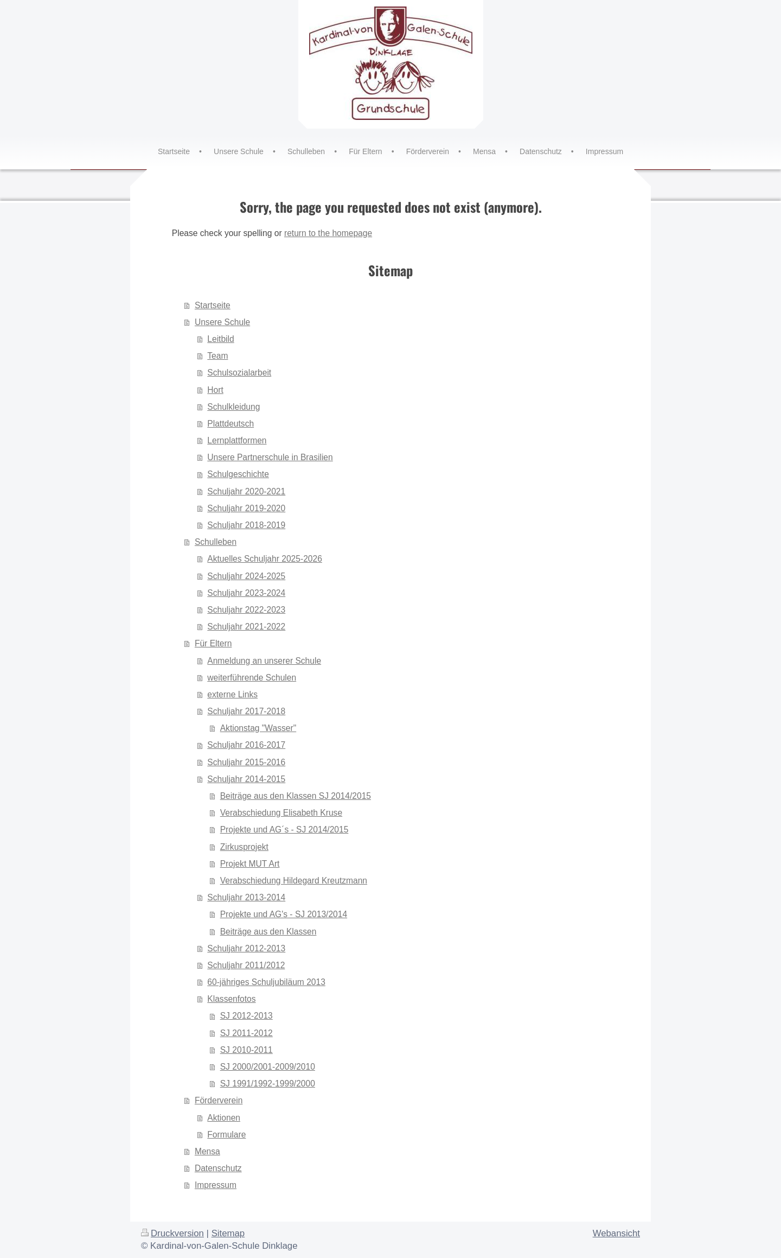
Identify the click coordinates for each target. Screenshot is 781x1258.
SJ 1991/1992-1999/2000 (267, 1083)
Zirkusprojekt (244, 847)
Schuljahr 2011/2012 (246, 965)
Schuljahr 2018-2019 (246, 525)
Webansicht (616, 1233)
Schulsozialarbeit (239, 372)
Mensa (207, 1151)
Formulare (226, 1134)
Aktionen (223, 1117)
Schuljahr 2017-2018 (246, 711)
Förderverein (218, 1100)
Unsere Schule (222, 322)
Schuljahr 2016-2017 (246, 744)
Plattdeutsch (230, 423)
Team (217, 355)
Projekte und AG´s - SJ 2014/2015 (284, 829)
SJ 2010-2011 (246, 1049)
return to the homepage (328, 233)
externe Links (232, 694)
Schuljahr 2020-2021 (246, 491)
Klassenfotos (231, 998)
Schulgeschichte (238, 474)
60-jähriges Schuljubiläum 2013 (266, 982)
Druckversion (172, 1233)
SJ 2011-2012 (246, 1033)
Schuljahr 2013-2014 (246, 897)
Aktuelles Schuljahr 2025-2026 (264, 558)
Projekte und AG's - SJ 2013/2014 (283, 914)
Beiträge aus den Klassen (268, 931)
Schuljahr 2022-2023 (246, 609)
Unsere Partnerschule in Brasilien (269, 457)
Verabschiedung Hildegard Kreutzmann (293, 880)
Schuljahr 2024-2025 (246, 576)
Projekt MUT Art (250, 863)
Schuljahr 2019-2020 (246, 508)
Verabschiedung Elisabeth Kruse (281, 812)
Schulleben (215, 542)
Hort (215, 390)
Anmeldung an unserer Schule (264, 660)
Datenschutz (218, 1168)
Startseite (213, 305)
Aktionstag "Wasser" (258, 728)
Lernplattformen (236, 440)
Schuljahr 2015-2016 (246, 762)
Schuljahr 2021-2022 (246, 626)
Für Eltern (213, 643)
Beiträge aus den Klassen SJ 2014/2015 (295, 795)
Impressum (215, 1185)
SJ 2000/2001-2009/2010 (267, 1066)
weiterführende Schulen (251, 677)
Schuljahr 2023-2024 (246, 593)
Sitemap (228, 1233)
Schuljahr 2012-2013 (246, 948)
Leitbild (220, 339)
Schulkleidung (233, 406)
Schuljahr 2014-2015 (246, 779)
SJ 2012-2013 (246, 1015)
